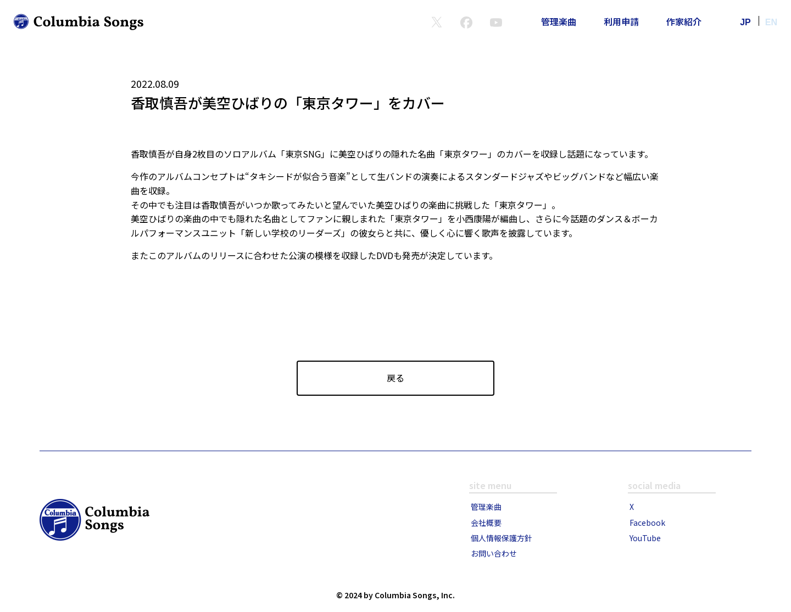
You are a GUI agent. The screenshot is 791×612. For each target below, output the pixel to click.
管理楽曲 (558, 21)
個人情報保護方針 (501, 537)
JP (745, 22)
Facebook (647, 522)
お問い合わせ (494, 553)
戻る (395, 377)
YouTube (645, 537)
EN (771, 22)
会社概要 (486, 522)
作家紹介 (683, 21)
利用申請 (621, 21)
